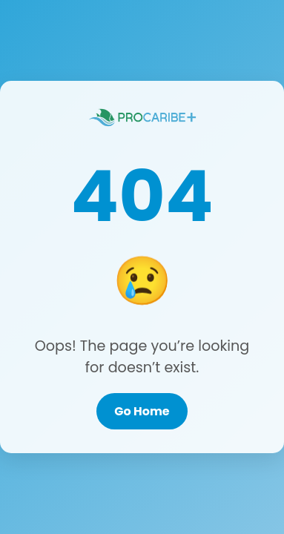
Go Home (141, 411)
